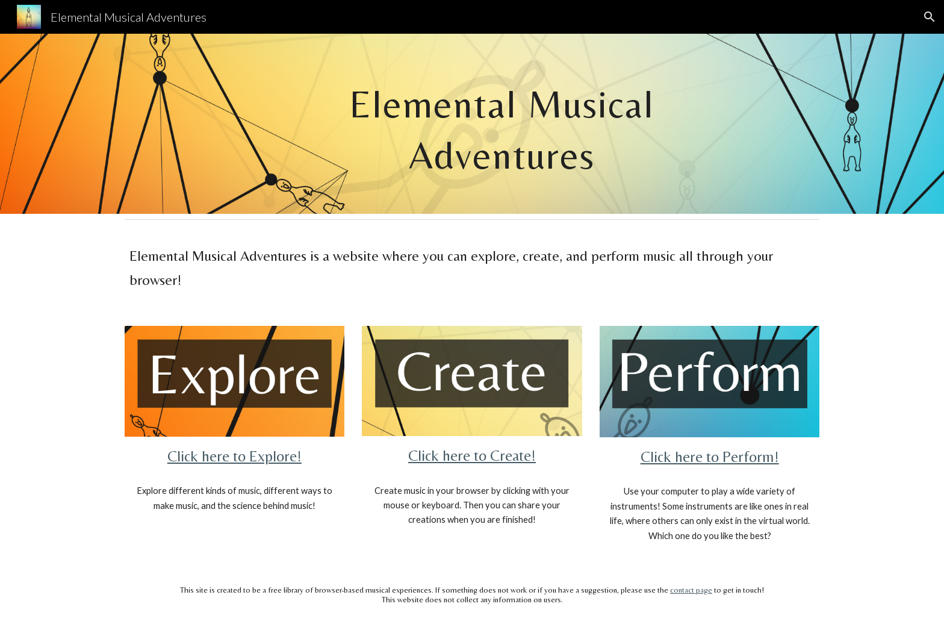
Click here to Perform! (710, 457)
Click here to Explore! (234, 456)
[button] (929, 16)
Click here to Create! (472, 455)
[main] (502, 123)
